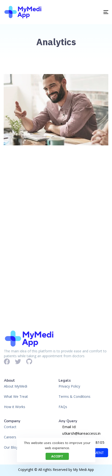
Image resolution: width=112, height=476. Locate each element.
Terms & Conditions (74, 396)
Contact (10, 426)
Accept (57, 456)
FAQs (63, 406)
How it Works (14, 406)
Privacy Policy (69, 386)
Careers (10, 437)
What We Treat (16, 396)
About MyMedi (15, 386)
